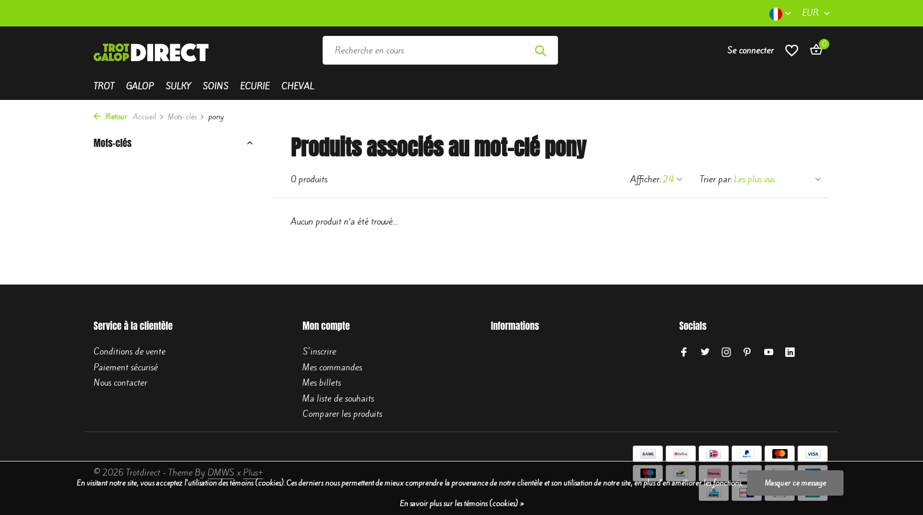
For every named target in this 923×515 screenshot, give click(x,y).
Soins (215, 86)
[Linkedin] (790, 353)
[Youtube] (768, 353)
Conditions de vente (129, 351)
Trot (104, 86)
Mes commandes (332, 367)
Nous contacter (120, 383)
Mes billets (322, 383)
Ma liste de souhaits (338, 398)
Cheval (297, 86)
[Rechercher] (440, 50)
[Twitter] (705, 353)
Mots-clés (186, 117)
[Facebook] (684, 353)
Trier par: (716, 179)
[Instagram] (726, 353)
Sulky (178, 86)
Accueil (148, 117)
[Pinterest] (747, 353)
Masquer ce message (795, 483)
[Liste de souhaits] (791, 50)
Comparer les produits (342, 414)
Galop (140, 86)
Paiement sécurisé (126, 367)
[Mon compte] (750, 50)
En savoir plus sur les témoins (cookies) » (462, 504)
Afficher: (645, 179)
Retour (110, 117)
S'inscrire (319, 351)
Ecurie (255, 86)
